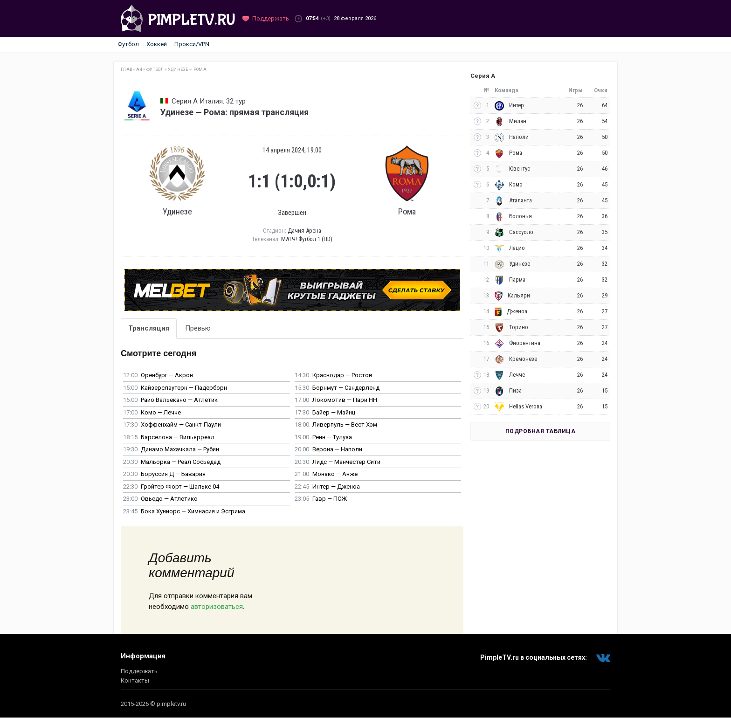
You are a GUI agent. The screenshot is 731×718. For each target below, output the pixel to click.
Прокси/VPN (191, 44)
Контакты (135, 680)
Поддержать (139, 671)
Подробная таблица (540, 431)
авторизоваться (217, 606)
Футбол (128, 44)
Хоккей (156, 44)
